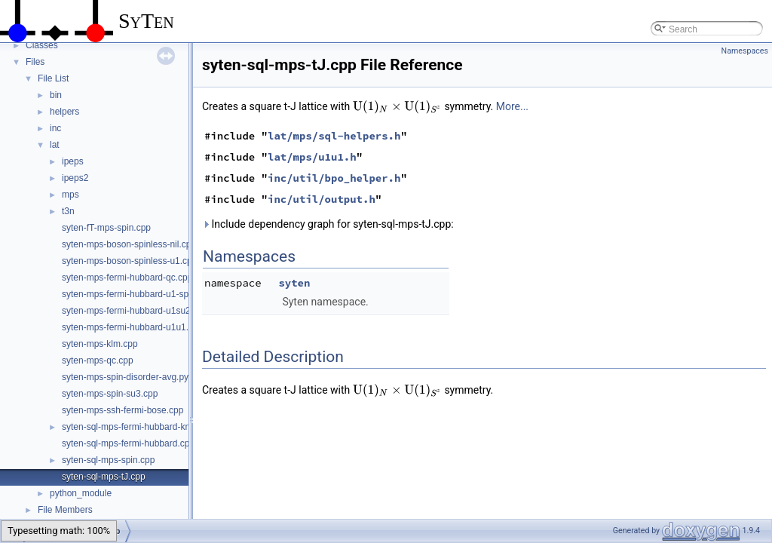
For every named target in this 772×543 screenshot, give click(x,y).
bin (56, 95)
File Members (65, 510)
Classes (42, 45)
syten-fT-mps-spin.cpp (106, 227)
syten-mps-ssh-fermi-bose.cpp (122, 410)
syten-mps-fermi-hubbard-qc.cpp (127, 277)
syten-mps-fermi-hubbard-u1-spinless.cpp (145, 294)
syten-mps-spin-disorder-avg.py (125, 377)
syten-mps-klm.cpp (100, 344)
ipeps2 (75, 178)
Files (35, 62)
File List (53, 78)
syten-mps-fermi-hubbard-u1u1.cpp (132, 327)
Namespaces (744, 51)
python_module (81, 493)
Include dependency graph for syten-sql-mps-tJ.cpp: (328, 224)
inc (55, 128)
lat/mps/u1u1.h (312, 157)
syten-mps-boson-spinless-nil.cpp (129, 244)
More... (512, 106)
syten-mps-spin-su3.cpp (110, 393)
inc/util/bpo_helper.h (334, 178)
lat (55, 145)
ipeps (73, 161)
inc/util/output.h (321, 199)
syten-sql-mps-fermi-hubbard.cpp (128, 443)
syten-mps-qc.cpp (97, 360)
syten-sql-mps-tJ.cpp (104, 476)
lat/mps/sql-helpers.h (334, 136)
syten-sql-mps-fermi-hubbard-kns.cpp (137, 427)
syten (294, 283)
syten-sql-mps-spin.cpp (108, 460)
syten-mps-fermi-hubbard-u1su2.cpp (134, 310)
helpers (64, 111)
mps (70, 194)
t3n (68, 211)
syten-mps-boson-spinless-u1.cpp (129, 261)
